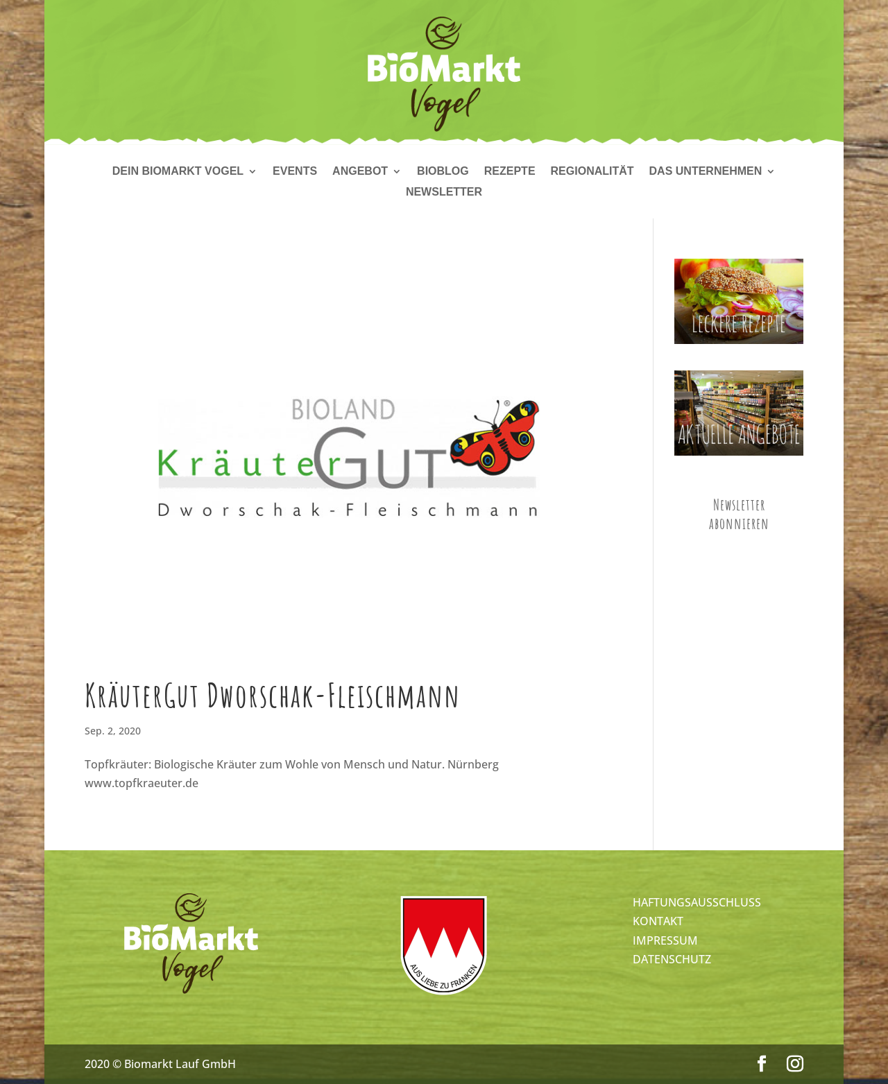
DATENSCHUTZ (672, 959)
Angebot (360, 171)
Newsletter (444, 192)
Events (295, 171)
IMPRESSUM (665, 940)
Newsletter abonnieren (739, 514)
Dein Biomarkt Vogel (178, 171)
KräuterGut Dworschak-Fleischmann (273, 695)
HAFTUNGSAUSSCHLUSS (697, 902)
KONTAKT (658, 921)
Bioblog (443, 171)
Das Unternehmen (705, 171)
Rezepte (510, 171)
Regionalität (592, 171)
